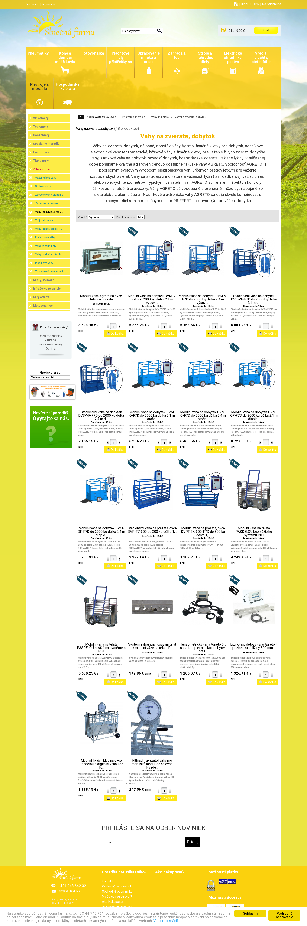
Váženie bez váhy (45, 177)
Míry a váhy (41, 297)
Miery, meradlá (43, 280)
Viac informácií (166, 921)
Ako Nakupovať (112, 902)
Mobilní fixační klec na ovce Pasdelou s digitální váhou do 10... (101, 764)
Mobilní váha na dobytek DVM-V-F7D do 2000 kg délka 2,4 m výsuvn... (202, 299)
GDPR (254, 4)
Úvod (113, 116)
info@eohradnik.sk (69, 890)
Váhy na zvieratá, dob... (49, 211)
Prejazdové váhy (45, 237)
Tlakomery (41, 160)
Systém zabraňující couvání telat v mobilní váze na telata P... (152, 646)
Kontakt (107, 881)
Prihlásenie (32, 4)
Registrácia (48, 4)
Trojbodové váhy (45, 220)
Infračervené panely (47, 288)
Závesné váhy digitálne (49, 194)
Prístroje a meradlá (133, 116)
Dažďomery (41, 135)
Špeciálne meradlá (46, 143)
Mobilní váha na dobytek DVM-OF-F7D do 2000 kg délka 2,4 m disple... (101, 532)
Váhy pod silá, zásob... (49, 254)
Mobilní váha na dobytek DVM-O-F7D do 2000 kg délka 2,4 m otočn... (203, 415)
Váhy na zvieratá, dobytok (190, 116)
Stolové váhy (43, 186)
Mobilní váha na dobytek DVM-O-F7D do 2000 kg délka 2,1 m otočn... (152, 415)
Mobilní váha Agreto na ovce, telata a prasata (101, 297)
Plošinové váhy (44, 262)
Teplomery (40, 126)
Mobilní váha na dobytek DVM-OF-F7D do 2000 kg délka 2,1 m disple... (254, 415)
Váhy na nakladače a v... (49, 228)
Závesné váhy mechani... (50, 271)
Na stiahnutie (271, 4)
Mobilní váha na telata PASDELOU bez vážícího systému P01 (254, 532)
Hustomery (41, 152)
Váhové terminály (45, 245)
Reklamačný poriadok (117, 886)
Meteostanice (43, 305)
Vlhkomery (40, 118)
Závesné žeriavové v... (48, 203)
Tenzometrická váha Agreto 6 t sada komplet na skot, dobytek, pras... (203, 648)
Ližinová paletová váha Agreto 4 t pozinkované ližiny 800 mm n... (254, 646)
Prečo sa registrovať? (117, 897)
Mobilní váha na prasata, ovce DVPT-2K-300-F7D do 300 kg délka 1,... (203, 532)
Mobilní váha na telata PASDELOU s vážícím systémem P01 (101, 648)
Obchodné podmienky (117, 891)
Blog (244, 4)
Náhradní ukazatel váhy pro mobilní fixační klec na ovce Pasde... (152, 764)
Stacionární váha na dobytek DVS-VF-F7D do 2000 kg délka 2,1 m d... (254, 299)
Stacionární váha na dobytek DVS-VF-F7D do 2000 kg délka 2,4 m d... (101, 415)
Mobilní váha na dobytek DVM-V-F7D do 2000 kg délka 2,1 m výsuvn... (152, 299)
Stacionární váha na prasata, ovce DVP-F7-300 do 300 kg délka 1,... (152, 530)
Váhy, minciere (42, 169)
